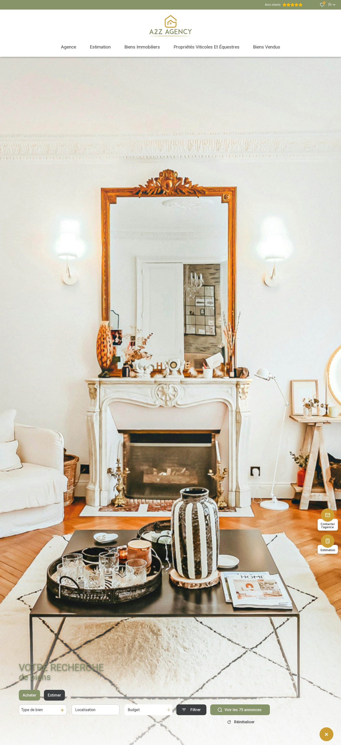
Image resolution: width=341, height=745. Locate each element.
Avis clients (284, 5)
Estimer (54, 695)
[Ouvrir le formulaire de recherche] (191, 710)
